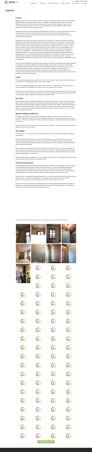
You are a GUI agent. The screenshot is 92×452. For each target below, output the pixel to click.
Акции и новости (65, 3)
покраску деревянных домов (35, 27)
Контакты (84, 3)
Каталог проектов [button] (54, 3)
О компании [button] (33, 3)
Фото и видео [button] (76, 3)
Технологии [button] (42, 3)
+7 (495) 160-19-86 (80, 1)
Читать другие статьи (46, 442)
